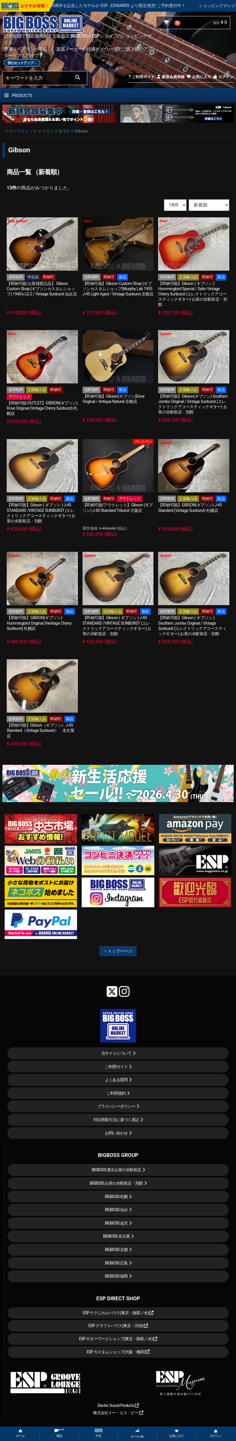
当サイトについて (116, 1053)
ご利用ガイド (141, 77)
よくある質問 (116, 1079)
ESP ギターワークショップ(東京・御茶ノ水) (118, 1338)
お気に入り (198, 77)
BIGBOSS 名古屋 (116, 1236)
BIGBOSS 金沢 (116, 1223)
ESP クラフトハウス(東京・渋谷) (118, 1325)
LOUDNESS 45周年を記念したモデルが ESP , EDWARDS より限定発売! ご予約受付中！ (124, 5)
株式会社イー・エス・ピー (118, 1412)
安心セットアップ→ (22, 63)
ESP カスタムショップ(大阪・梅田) (118, 1352)
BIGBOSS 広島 (116, 1263)
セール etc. (137, 1433)
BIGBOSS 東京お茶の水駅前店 (116, 1169)
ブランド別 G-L (55, 131)
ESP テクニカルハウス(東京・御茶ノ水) (118, 1312)
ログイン (223, 77)
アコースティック (21, 131)
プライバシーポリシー (116, 1106)
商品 (59, 1433)
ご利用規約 (116, 1093)
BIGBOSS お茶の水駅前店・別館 (116, 1183)
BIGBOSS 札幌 (116, 1196)
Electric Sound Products (118, 1405)
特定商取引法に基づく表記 (116, 1119)
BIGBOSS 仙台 (116, 1209)
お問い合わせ (116, 1133)
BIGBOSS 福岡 (116, 1276)
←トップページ (118, 951)
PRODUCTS (18, 95)
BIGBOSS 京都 (116, 1249)
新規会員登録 (170, 77)
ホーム (20, 1433)
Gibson (81, 131)
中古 (98, 1433)
